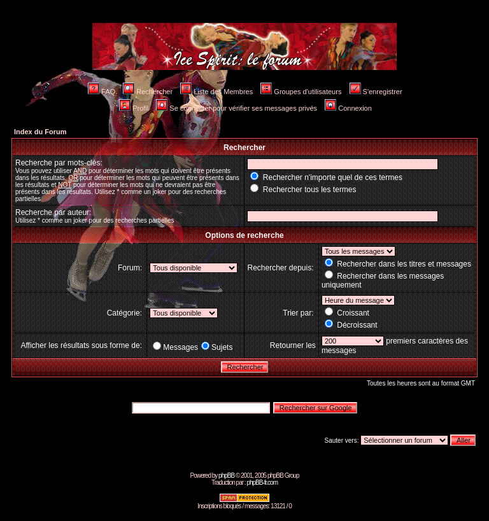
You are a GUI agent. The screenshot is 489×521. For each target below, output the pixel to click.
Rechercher (148, 91)
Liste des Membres (216, 91)
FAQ (101, 91)
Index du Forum (40, 131)
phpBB (226, 475)
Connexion (348, 108)
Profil (133, 108)
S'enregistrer (376, 91)
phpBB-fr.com (262, 482)
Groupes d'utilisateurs (300, 91)
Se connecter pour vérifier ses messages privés (236, 108)
